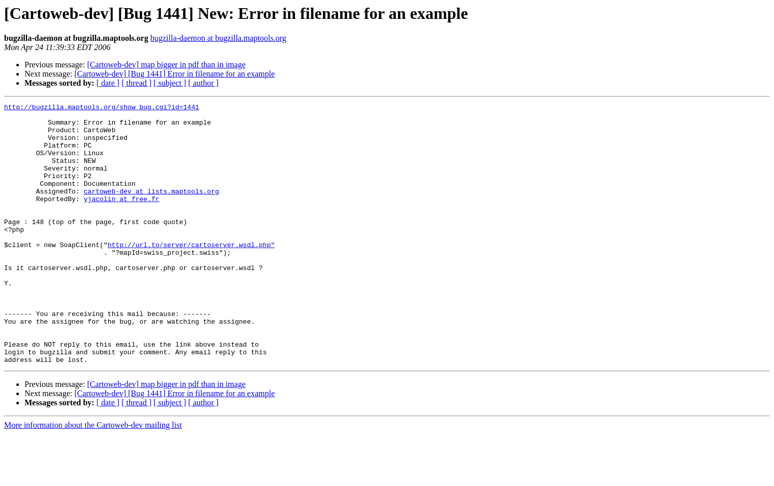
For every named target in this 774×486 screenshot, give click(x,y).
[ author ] (203, 83)
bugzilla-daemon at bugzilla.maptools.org (218, 38)
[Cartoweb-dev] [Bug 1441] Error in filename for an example (174, 73)
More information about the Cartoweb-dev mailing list (93, 477)
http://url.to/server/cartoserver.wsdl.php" (191, 273)
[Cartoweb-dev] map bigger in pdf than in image (166, 64)
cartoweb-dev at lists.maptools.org (151, 209)
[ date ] (107, 83)
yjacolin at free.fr (121, 218)
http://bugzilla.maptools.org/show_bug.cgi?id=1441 (101, 108)
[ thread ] (136, 83)
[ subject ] (170, 83)
